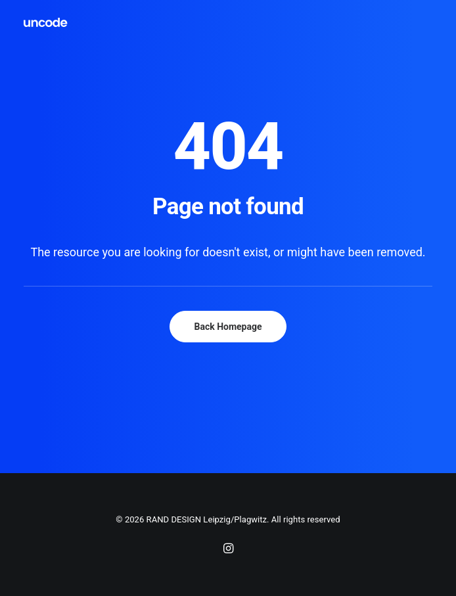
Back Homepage (228, 326)
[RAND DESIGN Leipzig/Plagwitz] (46, 22)
